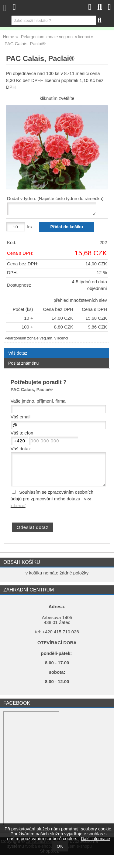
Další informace (95, 838)
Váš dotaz (17, 353)
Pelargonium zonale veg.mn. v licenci (36, 338)
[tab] (56, 348)
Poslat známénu (23, 363)
